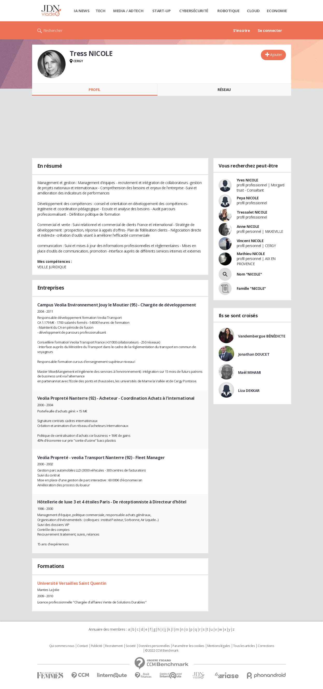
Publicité (96, 646)
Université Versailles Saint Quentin (71, 583)
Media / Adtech (128, 10)
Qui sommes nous (61, 646)
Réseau (224, 89)
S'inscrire (241, 30)
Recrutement (114, 646)
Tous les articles (244, 646)
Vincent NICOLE (250, 240)
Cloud (253, 10)
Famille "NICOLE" (251, 288)
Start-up (161, 10)
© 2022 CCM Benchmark (161, 650)
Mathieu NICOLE (251, 253)
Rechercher (53, 30)
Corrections (266, 646)
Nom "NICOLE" (249, 274)
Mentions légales (218, 646)
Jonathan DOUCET (254, 354)
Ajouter (276, 54)
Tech (100, 10)
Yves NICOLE (247, 180)
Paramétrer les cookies (188, 646)
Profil (94, 89)
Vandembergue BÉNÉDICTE (261, 336)
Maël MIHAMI (249, 372)
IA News (81, 10)
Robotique (228, 10)
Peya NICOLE (248, 197)
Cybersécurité (193, 10)
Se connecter (270, 30)
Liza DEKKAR (249, 390)
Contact (82, 646)
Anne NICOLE (248, 226)
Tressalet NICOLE (252, 212)
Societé (130, 646)
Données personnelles (154, 646)
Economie (277, 10)
